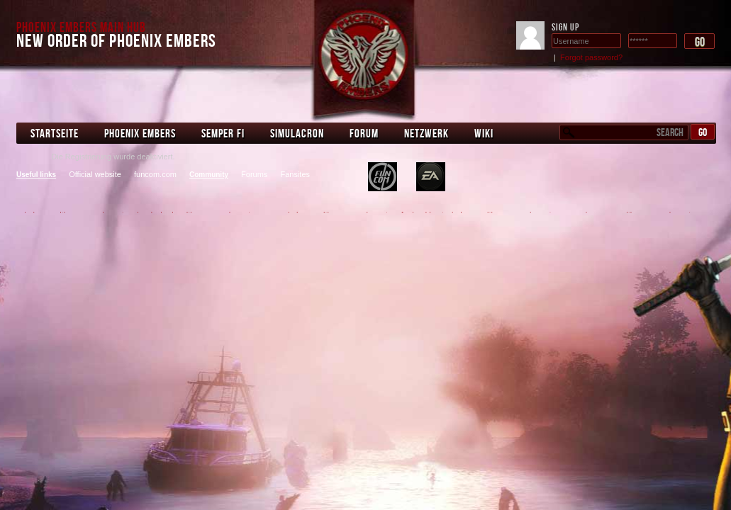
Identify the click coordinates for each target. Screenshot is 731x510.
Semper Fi (223, 133)
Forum (364, 133)
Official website (95, 174)
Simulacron (297, 133)
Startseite (54, 133)
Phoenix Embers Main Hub (81, 27)
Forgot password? (591, 57)
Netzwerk (426, 133)
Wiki (483, 133)
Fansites (295, 174)
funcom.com (155, 174)
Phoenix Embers (140, 133)
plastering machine (382, 176)
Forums (254, 174)
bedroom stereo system (430, 176)
